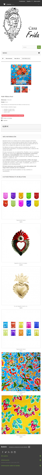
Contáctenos (22, 1)
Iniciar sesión (37, 1)
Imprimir (5, 120)
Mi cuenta (4, 456)
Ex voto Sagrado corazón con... (21, 306)
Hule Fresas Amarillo (21, 435)
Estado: (3, 102)
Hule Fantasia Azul (21, 392)
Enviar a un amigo (7, 118)
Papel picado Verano (21, 220)
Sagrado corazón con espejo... (21, 263)
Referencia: (4, 99)
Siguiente (29, 89)
